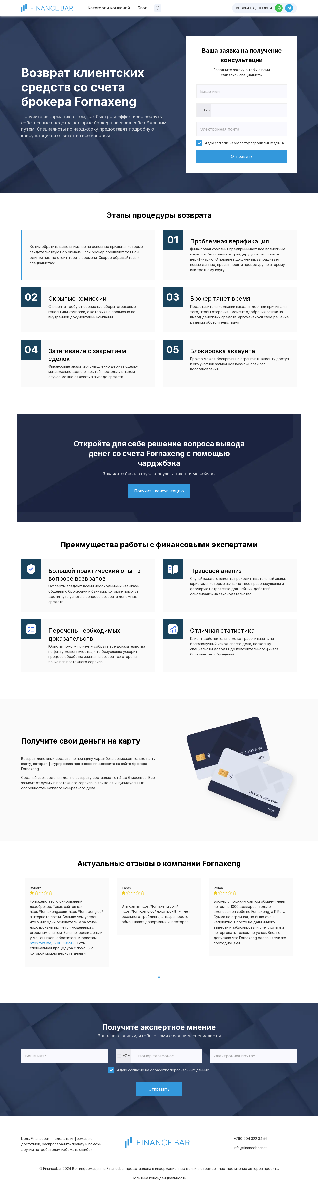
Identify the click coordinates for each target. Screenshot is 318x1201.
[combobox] (204, 110)
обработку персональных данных (259, 143)
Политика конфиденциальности (159, 1178)
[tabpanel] (67, 922)
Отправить (242, 156)
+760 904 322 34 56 (251, 1138)
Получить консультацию (159, 490)
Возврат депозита (254, 8)
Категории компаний (109, 7)
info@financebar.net (250, 1148)
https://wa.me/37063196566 (53, 943)
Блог (142, 7)
